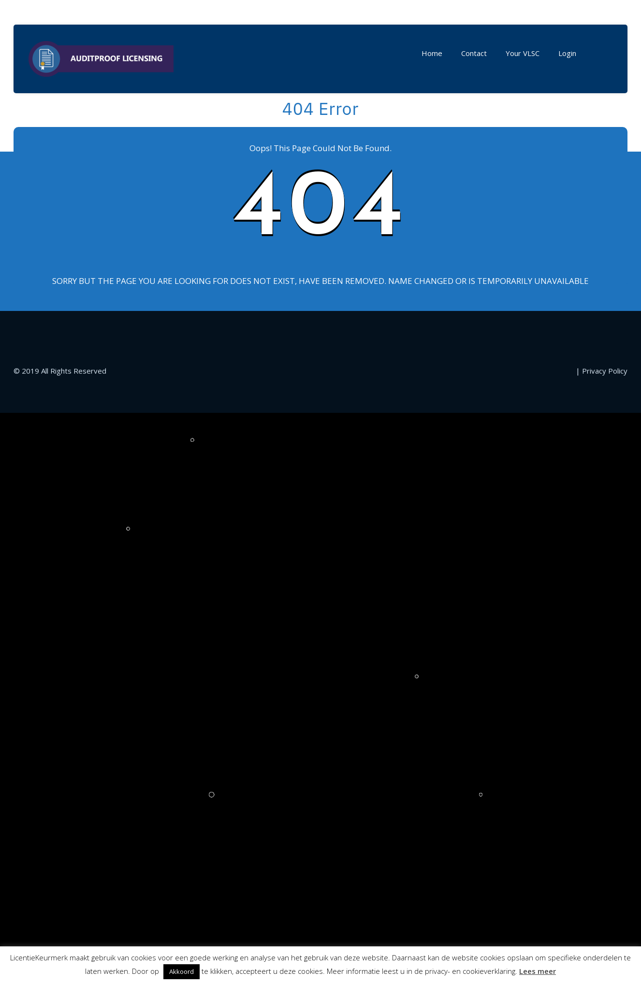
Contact (474, 53)
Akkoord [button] (181, 971)
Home (432, 53)
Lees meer (537, 971)
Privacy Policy (604, 541)
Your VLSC (522, 53)
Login (567, 53)
